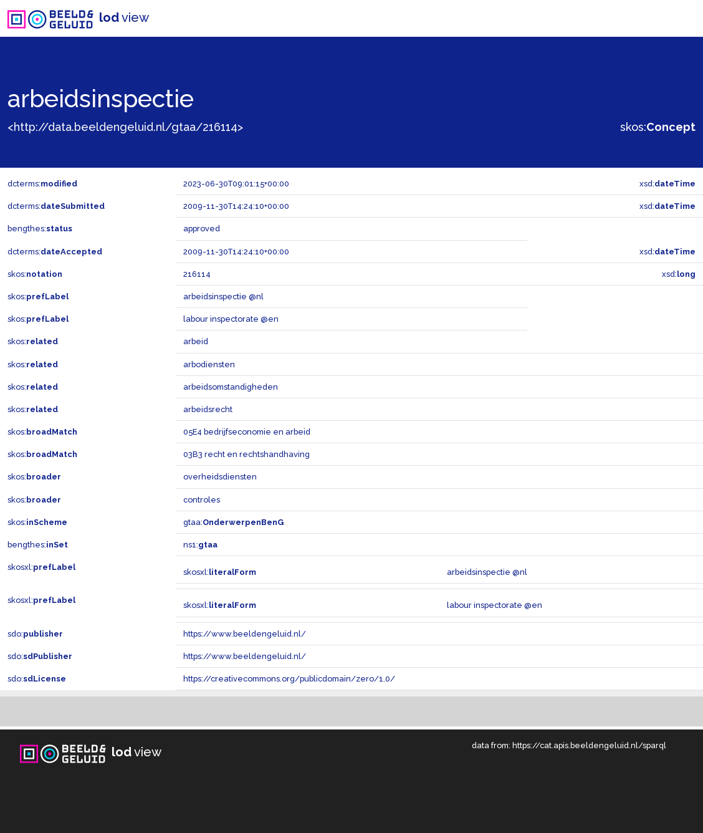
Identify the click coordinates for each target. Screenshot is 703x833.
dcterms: (42, 183)
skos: (658, 126)
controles (201, 499)
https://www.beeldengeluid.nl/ (244, 633)
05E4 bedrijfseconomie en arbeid (246, 431)
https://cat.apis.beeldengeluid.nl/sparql (589, 745)
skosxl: (41, 567)
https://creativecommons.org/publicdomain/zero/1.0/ (289, 678)
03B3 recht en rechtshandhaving (246, 454)
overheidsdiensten (220, 476)
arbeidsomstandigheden (230, 387)
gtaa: (233, 522)
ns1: (200, 544)
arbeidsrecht (207, 409)
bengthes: (39, 228)
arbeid (195, 341)
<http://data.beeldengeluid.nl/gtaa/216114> (125, 126)
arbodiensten (209, 364)
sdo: (35, 633)
